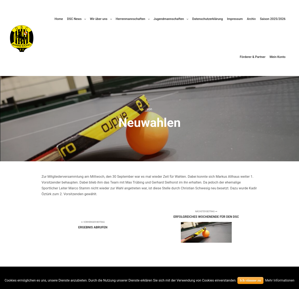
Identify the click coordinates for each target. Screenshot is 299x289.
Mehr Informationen (279, 280)
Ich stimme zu (250, 280)
